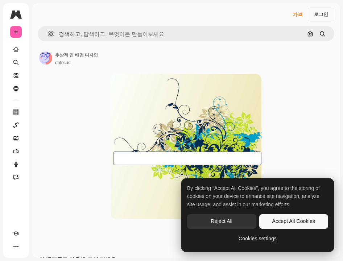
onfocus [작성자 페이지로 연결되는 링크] (62, 62)
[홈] (16, 49)
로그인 (321, 14)
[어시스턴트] (16, 177)
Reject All (221, 221)
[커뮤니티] (16, 88)
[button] (48, 34)
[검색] (16, 62)
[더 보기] (16, 246)
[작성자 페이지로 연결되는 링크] (45, 58)
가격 (298, 14)
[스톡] (16, 75)
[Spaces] (16, 125)
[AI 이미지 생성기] (16, 138)
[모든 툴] (16, 112)
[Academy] (16, 233)
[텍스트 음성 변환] (16, 164)
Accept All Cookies (293, 221)
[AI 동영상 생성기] (16, 151)
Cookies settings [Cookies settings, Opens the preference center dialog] (258, 238)
